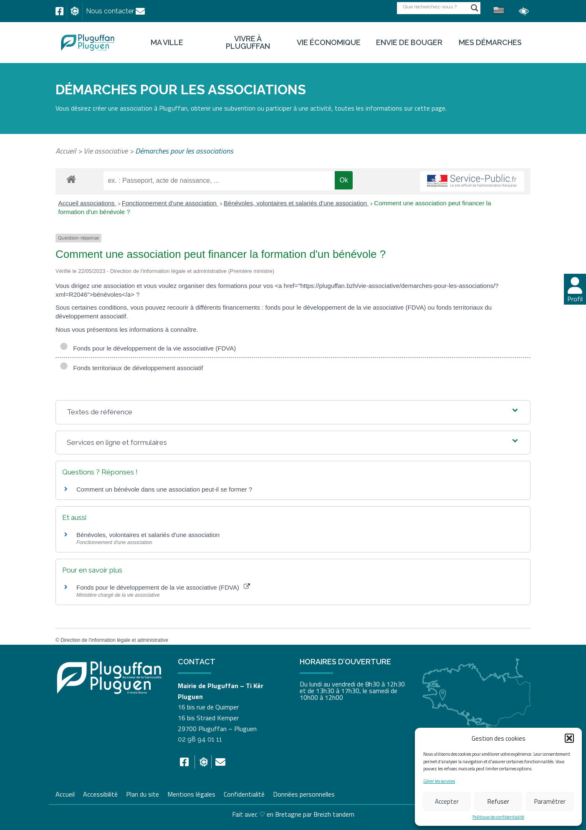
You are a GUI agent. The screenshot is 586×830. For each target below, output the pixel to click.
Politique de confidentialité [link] (498, 817)
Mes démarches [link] (490, 42)
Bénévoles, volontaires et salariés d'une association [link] (296, 203)
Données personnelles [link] (304, 794)
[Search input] (435, 6)
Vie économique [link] (329, 42)
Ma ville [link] (167, 42)
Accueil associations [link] (87, 203)
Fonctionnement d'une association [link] (170, 203)
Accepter (447, 801)
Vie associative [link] (105, 150)
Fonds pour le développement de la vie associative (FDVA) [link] (163, 587)
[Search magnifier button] (474, 8)
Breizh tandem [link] (333, 814)
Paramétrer (550, 801)
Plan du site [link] (142, 793)
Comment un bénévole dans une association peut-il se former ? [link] (164, 489)
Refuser (498, 801)
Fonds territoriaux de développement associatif (131, 368)
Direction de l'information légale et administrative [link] (114, 640)
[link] (59, 11)
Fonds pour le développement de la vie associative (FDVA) (148, 348)
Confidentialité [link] (244, 793)
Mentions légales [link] (191, 793)
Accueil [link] (66, 150)
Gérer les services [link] (439, 781)
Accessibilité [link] (100, 793)
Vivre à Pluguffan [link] (248, 42)
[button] (569, 738)
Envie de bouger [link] (409, 42)
